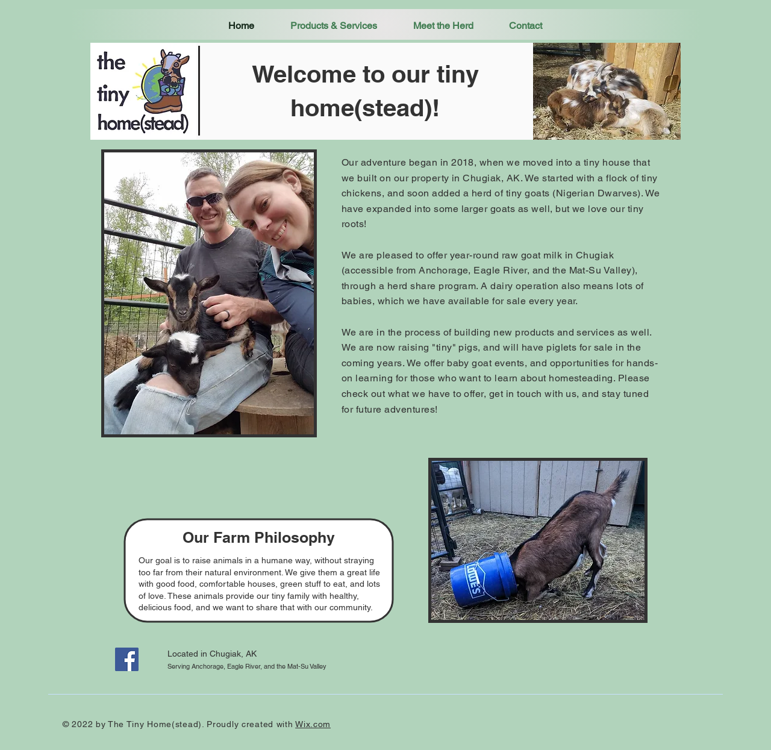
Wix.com (313, 724)
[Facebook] (127, 659)
